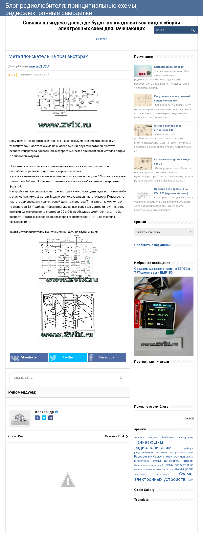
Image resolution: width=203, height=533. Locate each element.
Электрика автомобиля (151, 474)
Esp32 (190, 480)
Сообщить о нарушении (152, 245)
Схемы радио (184, 469)
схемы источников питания (172, 460)
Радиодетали (143, 456)
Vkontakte (24, 358)
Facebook (101, 358)
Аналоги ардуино (146, 437)
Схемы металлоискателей (34, 75)
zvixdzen (101, 39)
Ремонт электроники (169, 456)
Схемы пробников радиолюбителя (153, 469)
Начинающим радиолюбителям (152, 444)
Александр (44, 412)
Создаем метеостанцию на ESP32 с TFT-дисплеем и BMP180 (162, 270)
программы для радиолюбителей (174, 452)
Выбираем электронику (177, 437)
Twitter (61, 358)
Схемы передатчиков (179, 464)
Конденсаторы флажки (169, 66)
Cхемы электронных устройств (163, 476)
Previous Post (114, 436)
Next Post (17, 436)
